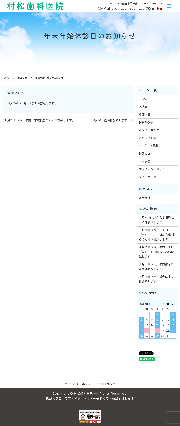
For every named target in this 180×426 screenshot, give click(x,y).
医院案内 (144, 107)
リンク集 (144, 161)
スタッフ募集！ (151, 145)
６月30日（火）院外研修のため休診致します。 (157, 220)
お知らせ (22, 77)
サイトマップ (147, 177)
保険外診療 (146, 122)
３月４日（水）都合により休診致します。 (156, 279)
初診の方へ (146, 154)
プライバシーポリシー (153, 169)
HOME (6, 77)
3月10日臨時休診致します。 (111, 120)
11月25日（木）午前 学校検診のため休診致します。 (40, 120)
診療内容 (144, 114)
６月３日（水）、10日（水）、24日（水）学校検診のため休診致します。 (157, 234)
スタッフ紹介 (147, 138)
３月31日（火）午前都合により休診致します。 (156, 266)
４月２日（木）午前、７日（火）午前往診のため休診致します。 (156, 251)
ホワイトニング (149, 130)
